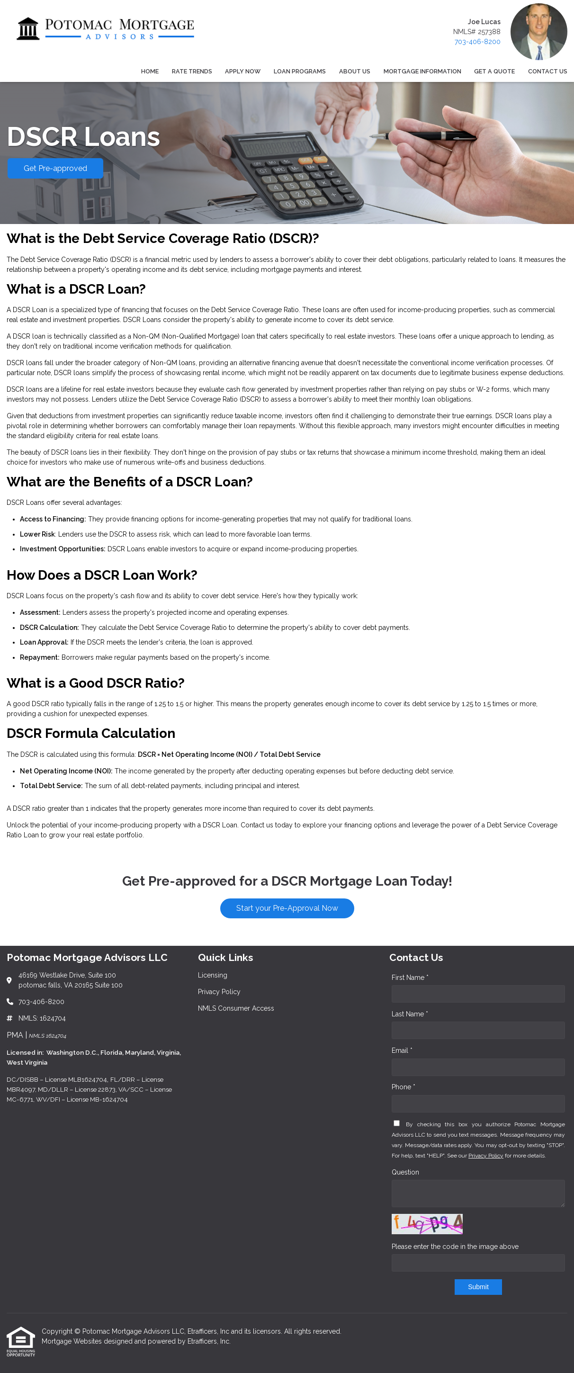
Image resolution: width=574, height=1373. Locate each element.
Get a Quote (494, 71)
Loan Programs (300, 71)
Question (405, 1172)
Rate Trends (192, 71)
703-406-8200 (478, 41)
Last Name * (410, 1014)
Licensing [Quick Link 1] (212, 975)
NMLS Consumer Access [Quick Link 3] (236, 1008)
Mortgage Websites (73, 1341)
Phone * (403, 1087)
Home (150, 71)
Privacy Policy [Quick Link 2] (219, 992)
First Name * (410, 977)
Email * (402, 1050)
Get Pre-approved (55, 168)
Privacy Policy (485, 1155)
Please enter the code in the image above (455, 1246)
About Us (354, 71)
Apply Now (242, 71)
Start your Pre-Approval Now (287, 908)
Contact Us (547, 71)
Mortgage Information (422, 71)
